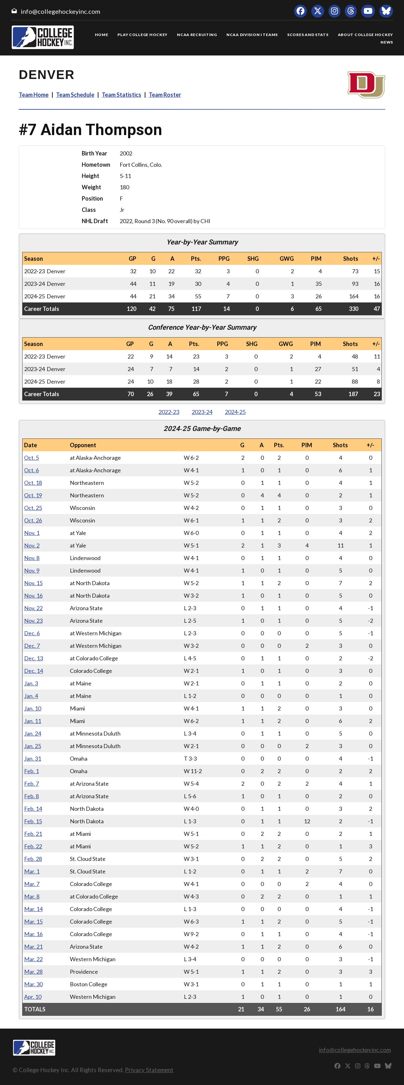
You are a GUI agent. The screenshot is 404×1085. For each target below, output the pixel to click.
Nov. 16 (33, 595)
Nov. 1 (31, 532)
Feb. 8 (31, 796)
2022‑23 (168, 411)
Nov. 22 (33, 608)
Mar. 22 (33, 959)
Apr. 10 (32, 996)
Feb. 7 (31, 783)
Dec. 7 (32, 645)
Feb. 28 (33, 858)
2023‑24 (202, 411)
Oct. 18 (33, 482)
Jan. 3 (31, 683)
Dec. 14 (33, 670)
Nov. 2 (31, 545)
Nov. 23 (33, 620)
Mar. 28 (33, 971)
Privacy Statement (149, 1069)
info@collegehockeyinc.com (60, 11)
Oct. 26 (33, 520)
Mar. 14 (33, 908)
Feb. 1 (31, 771)
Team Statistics (121, 94)
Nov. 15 (33, 582)
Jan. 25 (32, 745)
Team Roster (165, 94)
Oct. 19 (33, 495)
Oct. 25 (33, 507)
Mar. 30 (33, 984)
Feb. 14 (33, 808)
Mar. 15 (33, 921)
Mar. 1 (31, 871)
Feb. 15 (33, 821)
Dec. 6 (32, 633)
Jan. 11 (32, 720)
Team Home (34, 94)
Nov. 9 (31, 570)
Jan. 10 (32, 708)
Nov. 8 (31, 557)
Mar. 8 (31, 896)
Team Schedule (75, 94)
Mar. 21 (33, 946)
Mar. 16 (33, 933)
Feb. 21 (33, 833)
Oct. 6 (31, 470)
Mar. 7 (31, 883)
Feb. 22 (33, 846)
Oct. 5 (31, 457)
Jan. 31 (32, 758)
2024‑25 (235, 411)
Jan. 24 (32, 733)
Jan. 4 (31, 695)
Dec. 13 (33, 658)
